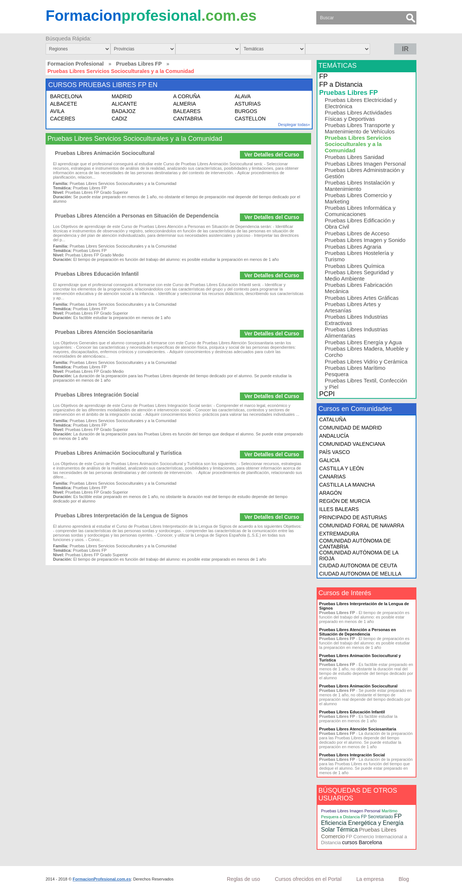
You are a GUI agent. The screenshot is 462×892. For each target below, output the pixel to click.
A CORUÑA (186, 96)
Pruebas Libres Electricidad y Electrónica (361, 103)
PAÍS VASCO (334, 452)
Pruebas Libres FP (139, 64)
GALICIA (329, 460)
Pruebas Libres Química (355, 266)
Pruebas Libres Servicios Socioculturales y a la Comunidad (358, 144)
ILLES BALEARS (339, 509)
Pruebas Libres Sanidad (354, 157)
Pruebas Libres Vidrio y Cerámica (366, 361)
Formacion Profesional (75, 64)
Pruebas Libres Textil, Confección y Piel (366, 383)
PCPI (327, 394)
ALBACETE (63, 104)
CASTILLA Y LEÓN (341, 468)
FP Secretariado (377, 816)
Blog (404, 879)
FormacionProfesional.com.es (102, 879)
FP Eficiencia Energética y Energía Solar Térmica (362, 823)
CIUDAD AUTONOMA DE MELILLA (360, 574)
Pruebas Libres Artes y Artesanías (353, 307)
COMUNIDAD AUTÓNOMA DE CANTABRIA (355, 544)
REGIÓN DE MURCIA (344, 501)
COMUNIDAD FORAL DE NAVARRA (361, 525)
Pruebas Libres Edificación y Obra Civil (360, 223)
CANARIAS (332, 477)
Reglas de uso (243, 879)
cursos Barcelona (362, 842)
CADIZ (119, 119)
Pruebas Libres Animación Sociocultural (105, 153)
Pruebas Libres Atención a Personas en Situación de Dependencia (136, 216)
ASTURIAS (248, 104)
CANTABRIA (187, 119)
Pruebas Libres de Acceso (357, 233)
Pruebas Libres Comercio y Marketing (358, 198)
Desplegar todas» (294, 124)
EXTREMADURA (339, 534)
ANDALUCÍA (334, 436)
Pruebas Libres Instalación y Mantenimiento (360, 185)
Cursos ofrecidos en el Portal (308, 879)
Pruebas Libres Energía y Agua (363, 342)
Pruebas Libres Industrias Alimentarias (356, 332)
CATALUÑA (332, 419)
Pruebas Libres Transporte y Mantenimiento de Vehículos (360, 128)
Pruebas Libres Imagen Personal (365, 163)
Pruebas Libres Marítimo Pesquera (355, 371)
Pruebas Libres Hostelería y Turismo (359, 256)
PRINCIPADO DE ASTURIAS (353, 517)
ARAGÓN (330, 493)
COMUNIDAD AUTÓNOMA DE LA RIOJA (358, 555)
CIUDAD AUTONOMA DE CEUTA (358, 565)
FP (323, 76)
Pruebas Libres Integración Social (97, 395)
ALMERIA (184, 104)
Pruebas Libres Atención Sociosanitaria (104, 332)
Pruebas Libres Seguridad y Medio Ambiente (359, 275)
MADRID (122, 96)
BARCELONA (66, 96)
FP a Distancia (341, 84)
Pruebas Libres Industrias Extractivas (356, 320)
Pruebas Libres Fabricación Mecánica (359, 288)
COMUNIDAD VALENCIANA (352, 444)
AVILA (57, 111)
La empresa (370, 879)
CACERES (62, 119)
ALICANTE (124, 104)
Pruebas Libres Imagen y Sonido (365, 240)
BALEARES (187, 111)
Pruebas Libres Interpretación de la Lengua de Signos (121, 515)
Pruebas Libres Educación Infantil (97, 274)
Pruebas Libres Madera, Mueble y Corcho (366, 351)
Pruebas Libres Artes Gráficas (362, 298)
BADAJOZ (124, 111)
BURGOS (246, 111)
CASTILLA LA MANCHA (347, 485)
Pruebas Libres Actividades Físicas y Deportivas (358, 115)
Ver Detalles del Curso (271, 154)
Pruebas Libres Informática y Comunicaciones (360, 211)
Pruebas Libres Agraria (353, 246)
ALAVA (243, 96)
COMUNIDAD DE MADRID (350, 428)
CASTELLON (250, 119)
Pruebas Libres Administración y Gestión (364, 173)
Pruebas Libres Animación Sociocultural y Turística (118, 453)
